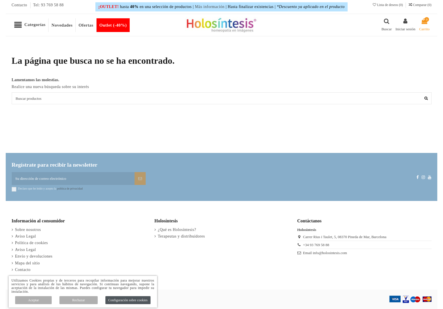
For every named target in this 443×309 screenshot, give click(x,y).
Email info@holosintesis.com (325, 253)
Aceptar (33, 300)
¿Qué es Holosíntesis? (177, 230)
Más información (209, 7)
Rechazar (78, 300)
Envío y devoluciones (34, 256)
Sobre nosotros (28, 230)
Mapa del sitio (27, 263)
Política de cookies (31, 243)
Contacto (20, 5)
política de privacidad (70, 188)
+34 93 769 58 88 (316, 245)
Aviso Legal (25, 236)
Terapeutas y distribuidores (181, 236)
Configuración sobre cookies (128, 300)
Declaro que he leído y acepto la (50, 188)
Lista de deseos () (388, 5)
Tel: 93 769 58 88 (48, 5)
